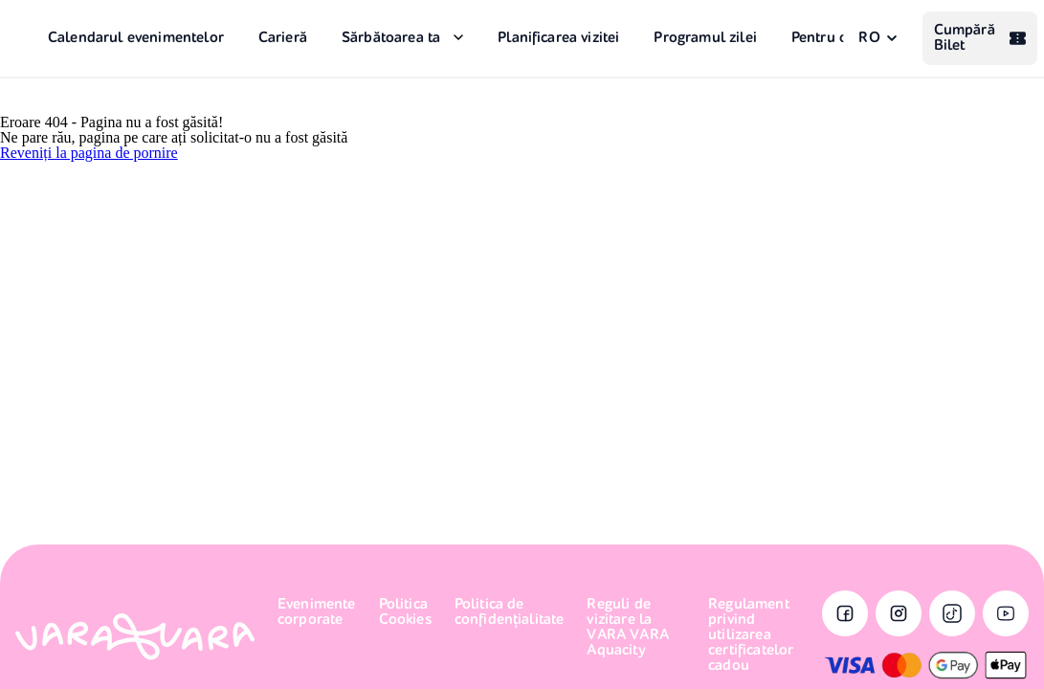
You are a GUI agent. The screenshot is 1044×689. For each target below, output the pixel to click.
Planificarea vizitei (558, 38)
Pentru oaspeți (839, 38)
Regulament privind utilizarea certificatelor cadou (750, 635)
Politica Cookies (405, 612)
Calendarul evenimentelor (136, 38)
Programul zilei (705, 38)
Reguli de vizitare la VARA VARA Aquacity (627, 627)
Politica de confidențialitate (510, 612)
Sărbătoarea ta (391, 38)
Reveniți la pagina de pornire (89, 152)
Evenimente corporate (317, 612)
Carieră (282, 38)
